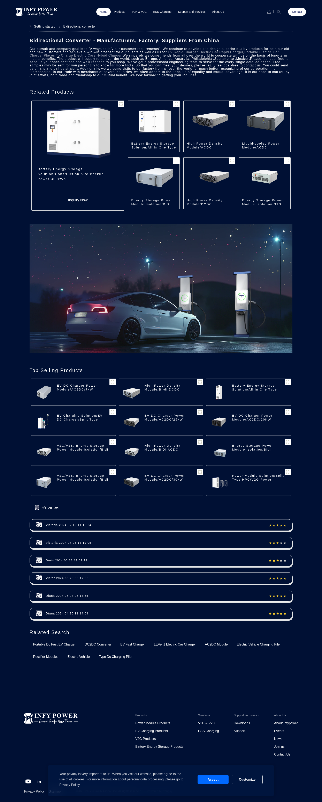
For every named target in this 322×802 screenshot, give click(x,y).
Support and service (246, 715)
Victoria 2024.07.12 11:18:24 (68, 525)
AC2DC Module (216, 644)
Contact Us (282, 754)
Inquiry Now (78, 200)
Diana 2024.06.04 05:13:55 (67, 595)
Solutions (204, 715)
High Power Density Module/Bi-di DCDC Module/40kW (163, 389)
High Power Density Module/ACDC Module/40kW (205, 147)
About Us (218, 11)
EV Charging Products (151, 731)
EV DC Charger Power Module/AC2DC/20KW (252, 417)
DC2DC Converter (98, 644)
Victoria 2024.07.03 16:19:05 (68, 542)
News (278, 739)
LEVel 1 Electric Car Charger (175, 644)
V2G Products (145, 739)
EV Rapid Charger (183, 52)
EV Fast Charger (132, 644)
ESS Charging (162, 11)
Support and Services (192, 11)
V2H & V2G (139, 11)
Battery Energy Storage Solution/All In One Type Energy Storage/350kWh (153, 147)
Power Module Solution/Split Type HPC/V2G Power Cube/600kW (258, 479)
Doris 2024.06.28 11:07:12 (67, 560)
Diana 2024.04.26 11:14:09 (67, 613)
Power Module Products (152, 723)
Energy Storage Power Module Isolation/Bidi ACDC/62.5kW (252, 449)
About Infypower (286, 723)
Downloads (242, 723)
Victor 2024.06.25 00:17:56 (67, 578)
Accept (213, 779)
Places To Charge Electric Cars (69, 55)
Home (103, 11)
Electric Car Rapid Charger (221, 52)
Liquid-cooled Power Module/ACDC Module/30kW (260, 147)
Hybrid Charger (109, 55)
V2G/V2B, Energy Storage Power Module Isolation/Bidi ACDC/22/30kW (82, 449)
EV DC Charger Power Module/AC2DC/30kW (165, 477)
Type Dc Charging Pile (115, 656)
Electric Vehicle (79, 656)
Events (279, 731)
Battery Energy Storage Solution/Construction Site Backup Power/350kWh (71, 174)
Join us (279, 746)
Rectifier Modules (46, 656)
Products (119, 11)
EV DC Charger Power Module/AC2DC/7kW (77, 387)
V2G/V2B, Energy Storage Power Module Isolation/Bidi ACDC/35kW (82, 479)
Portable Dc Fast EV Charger (54, 644)
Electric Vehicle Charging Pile (258, 644)
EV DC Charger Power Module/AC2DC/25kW (165, 417)
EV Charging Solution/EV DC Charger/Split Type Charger (80, 419)
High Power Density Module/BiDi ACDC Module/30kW (163, 449)
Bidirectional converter (79, 26)
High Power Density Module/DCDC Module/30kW (205, 204)
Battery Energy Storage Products (159, 746)
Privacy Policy (34, 791)
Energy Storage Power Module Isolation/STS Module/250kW (262, 204)
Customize (247, 779)
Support (239, 731)
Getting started (44, 26)
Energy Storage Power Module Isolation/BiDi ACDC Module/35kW (151, 204)
